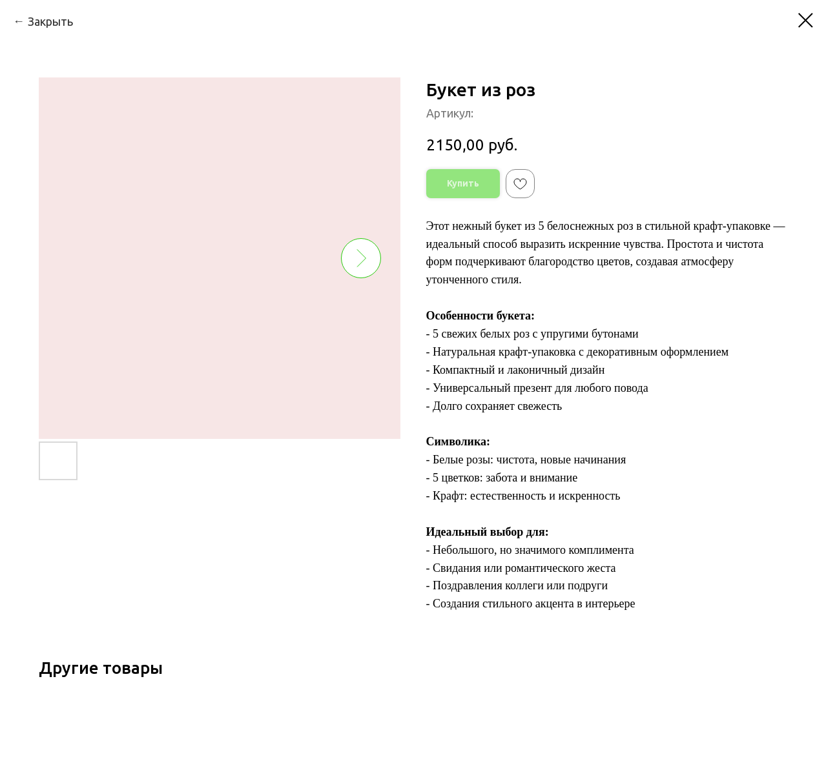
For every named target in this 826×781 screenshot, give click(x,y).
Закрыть (50, 21)
